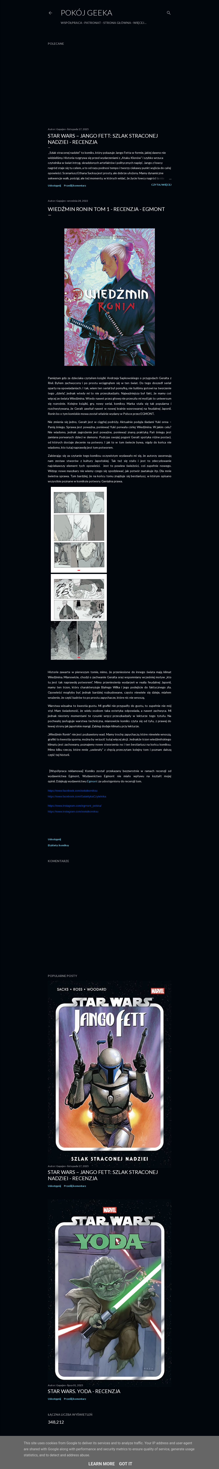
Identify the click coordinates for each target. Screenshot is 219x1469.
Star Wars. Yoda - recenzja (84, 1391)
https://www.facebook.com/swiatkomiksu (73, 790)
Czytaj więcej (161, 184)
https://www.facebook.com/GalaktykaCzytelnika (77, 796)
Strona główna (117, 23)
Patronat (92, 23)
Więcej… (140, 23)
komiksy (64, 845)
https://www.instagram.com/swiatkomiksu (73, 811)
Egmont (92, 781)
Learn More (101, 1463)
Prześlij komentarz (75, 185)
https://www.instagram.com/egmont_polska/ (75, 805)
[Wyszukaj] (168, 12)
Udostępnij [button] (54, 185)
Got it (125, 1463)
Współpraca (71, 23)
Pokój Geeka (86, 12)
